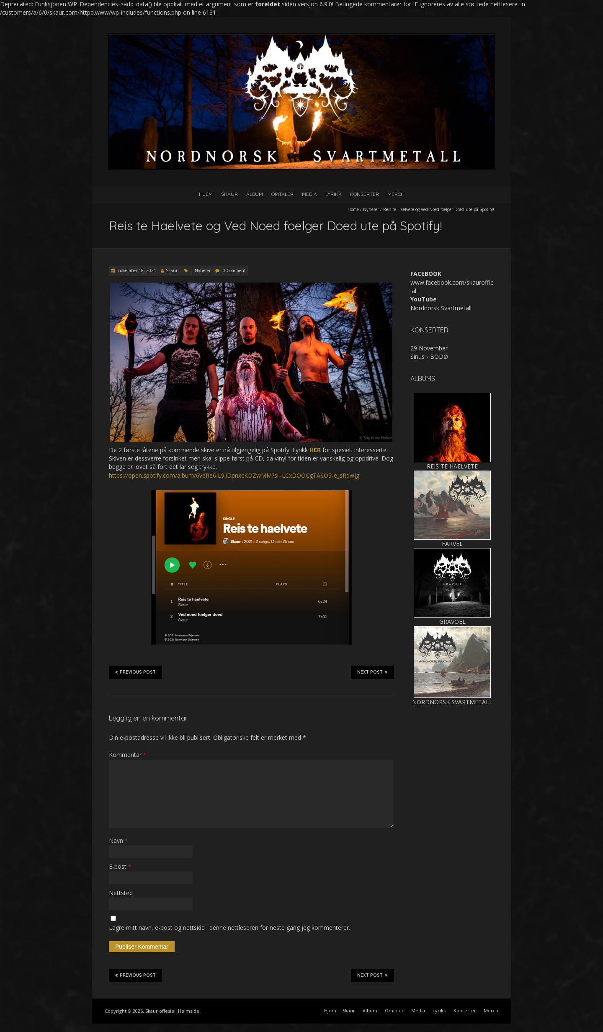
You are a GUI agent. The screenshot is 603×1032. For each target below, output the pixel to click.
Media (309, 194)
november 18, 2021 (136, 270)
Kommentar (127, 755)
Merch (396, 194)
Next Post (372, 672)
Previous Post (135, 672)
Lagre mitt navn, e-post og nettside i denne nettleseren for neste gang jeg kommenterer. (229, 928)
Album (254, 194)
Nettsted (121, 893)
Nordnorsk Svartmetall (441, 308)
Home (353, 209)
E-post (120, 866)
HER (315, 450)
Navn (118, 840)
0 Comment (234, 270)
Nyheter (371, 209)
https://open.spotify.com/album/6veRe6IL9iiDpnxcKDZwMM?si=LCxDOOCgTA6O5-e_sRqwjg (234, 475)
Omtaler (282, 194)
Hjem (206, 194)
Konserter (364, 194)
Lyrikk (333, 194)
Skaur (229, 194)
